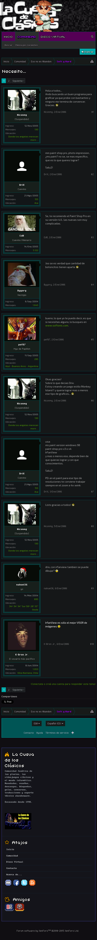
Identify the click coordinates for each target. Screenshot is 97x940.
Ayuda (39, 732)
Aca (36, 203)
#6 (92, 400)
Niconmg (22, 114)
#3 (92, 237)
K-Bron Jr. (21, 654)
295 (36, 359)
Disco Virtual (53, 36)
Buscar (8, 45)
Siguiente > (18, 80)
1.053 (35, 669)
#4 (92, 284)
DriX (21, 184)
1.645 (35, 305)
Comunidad (27, 36)
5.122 (35, 250)
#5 (92, 339)
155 (36, 199)
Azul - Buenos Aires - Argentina (21, 366)
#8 (92, 526)
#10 (92, 643)
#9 (92, 588)
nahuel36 (21, 584)
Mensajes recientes (26, 45)
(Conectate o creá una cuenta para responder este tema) (63, 683)
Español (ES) (54, 723)
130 (36, 129)
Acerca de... (14, 874)
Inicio (8, 36)
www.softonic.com (56, 325)
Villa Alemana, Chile (27, 672)
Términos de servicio (57, 732)
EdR (22, 235)
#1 (92, 111)
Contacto (29, 732)
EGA (36, 723)
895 (36, 599)
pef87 (22, 344)
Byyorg (21, 290)
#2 (92, 174)
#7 (92, 491)
